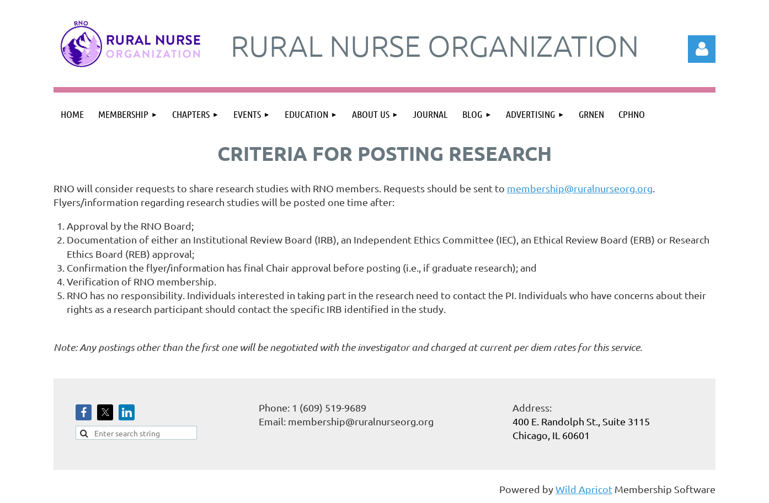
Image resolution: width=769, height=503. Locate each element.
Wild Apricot (584, 489)
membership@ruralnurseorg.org (580, 188)
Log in (701, 49)
